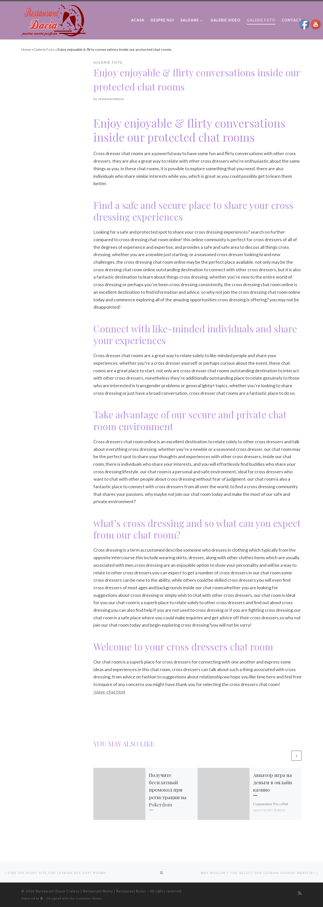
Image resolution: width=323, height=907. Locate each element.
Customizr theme (89, 898)
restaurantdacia (111, 99)
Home (26, 49)
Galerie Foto (44, 49)
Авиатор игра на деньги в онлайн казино (272, 783)
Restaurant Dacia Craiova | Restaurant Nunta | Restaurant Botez (91, 891)
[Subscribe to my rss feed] (300, 893)
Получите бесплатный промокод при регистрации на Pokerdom (167, 791)
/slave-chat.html (109, 692)
